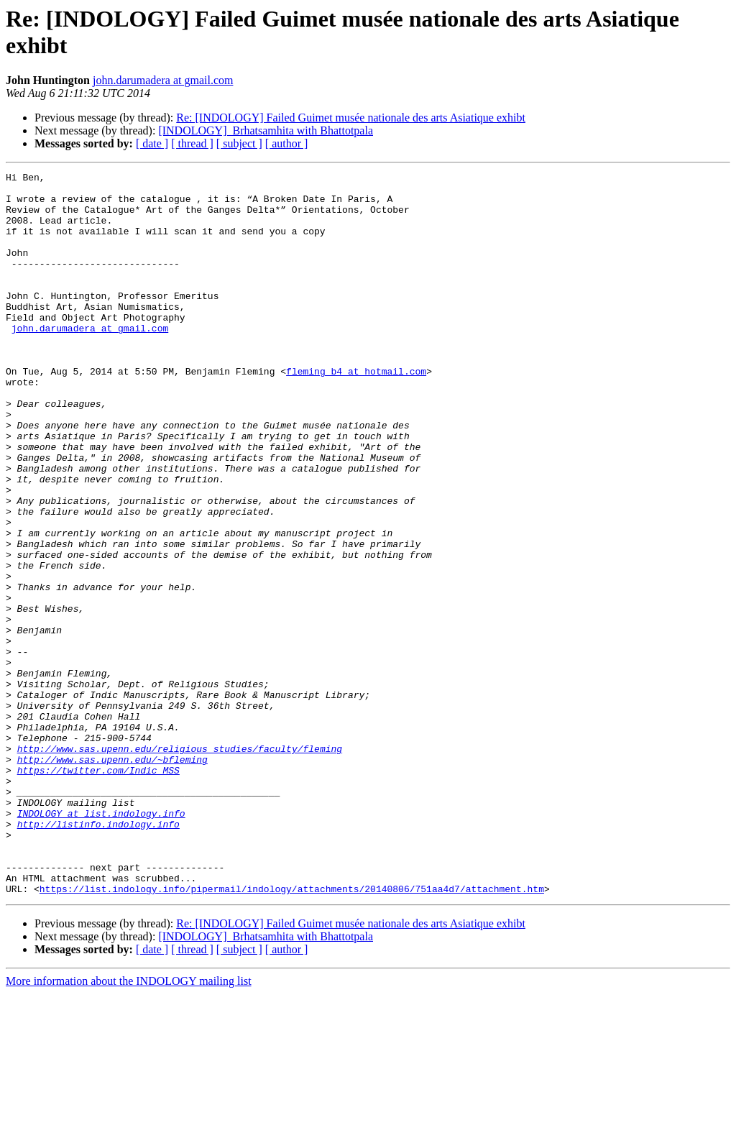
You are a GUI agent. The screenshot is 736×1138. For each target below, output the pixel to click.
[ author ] (286, 143)
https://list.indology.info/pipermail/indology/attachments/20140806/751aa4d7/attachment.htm (292, 1033)
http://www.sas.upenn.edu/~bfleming (112, 877)
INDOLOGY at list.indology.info (101, 942)
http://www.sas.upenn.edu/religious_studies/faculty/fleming (179, 864)
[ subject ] (239, 143)
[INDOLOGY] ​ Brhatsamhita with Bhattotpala (265, 130)
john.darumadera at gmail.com (163, 80)
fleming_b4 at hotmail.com (356, 411)
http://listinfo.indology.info (98, 955)
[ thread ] (192, 143)
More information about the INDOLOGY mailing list (129, 1125)
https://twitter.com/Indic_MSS (98, 890)
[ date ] (152, 143)
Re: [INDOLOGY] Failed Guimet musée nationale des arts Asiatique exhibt (350, 117)
